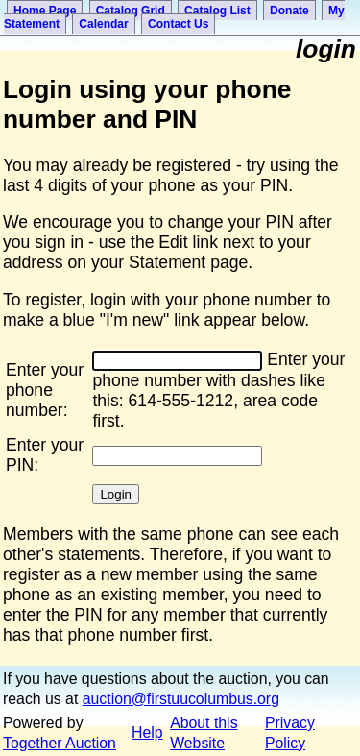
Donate (289, 10)
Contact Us (178, 24)
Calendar (103, 24)
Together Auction (59, 743)
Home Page (44, 10)
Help (147, 732)
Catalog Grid (130, 10)
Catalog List (217, 10)
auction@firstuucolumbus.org (181, 699)
